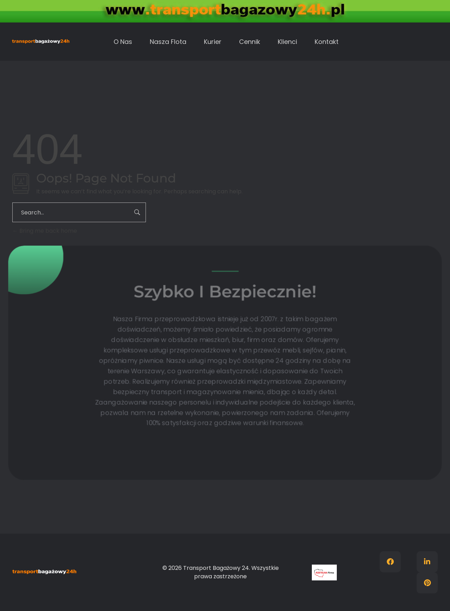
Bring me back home (44, 231)
